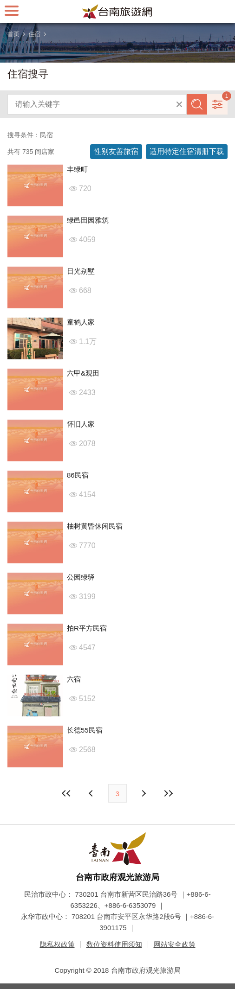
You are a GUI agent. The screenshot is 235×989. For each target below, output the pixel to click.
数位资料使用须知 (114, 944)
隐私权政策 (57, 944)
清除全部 (179, 104)
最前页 (67, 793)
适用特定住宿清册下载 (187, 151)
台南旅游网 (117, 11)
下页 (92, 793)
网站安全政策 (175, 944)
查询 (197, 104)
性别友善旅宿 (116, 151)
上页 (143, 793)
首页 (13, 34)
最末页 (168, 793)
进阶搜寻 (217, 104)
